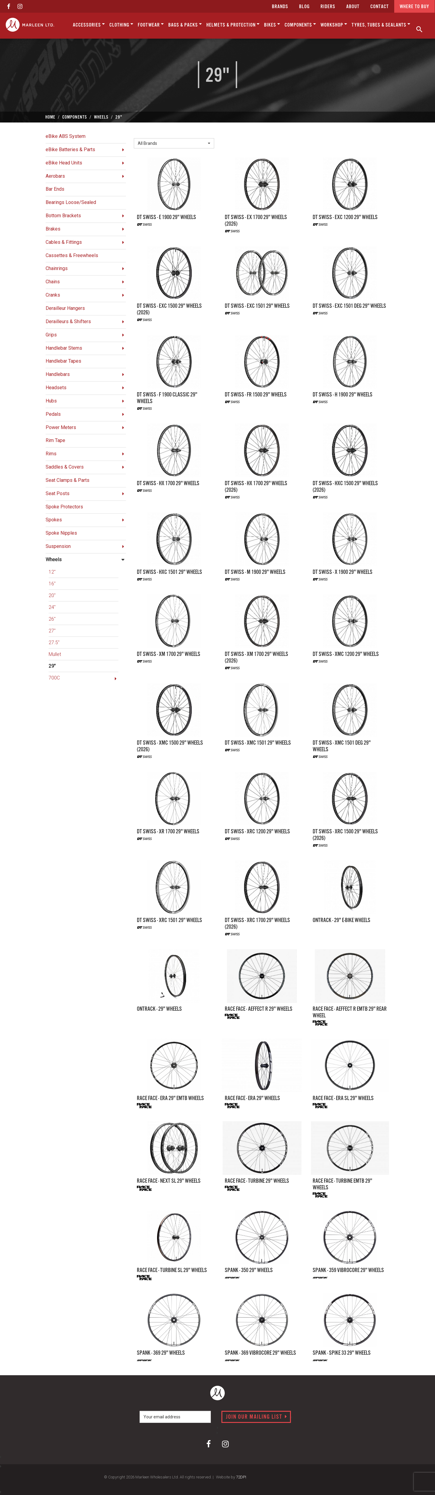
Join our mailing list (256, 1417)
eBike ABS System (65, 136)
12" (52, 572)
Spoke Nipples (61, 533)
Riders (328, 7)
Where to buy (414, 7)
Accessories (89, 24)
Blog (304, 7)
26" (52, 619)
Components (300, 24)
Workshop (334, 24)
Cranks (53, 295)
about (352, 7)
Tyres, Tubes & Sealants (381, 24)
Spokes (54, 520)
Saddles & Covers (65, 467)
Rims (51, 453)
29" (52, 666)
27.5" (54, 642)
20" (52, 595)
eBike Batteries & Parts (70, 149)
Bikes (272, 24)
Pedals (53, 414)
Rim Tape (55, 440)
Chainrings (57, 268)
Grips (51, 335)
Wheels (54, 559)
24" (52, 607)
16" (52, 584)
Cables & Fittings (64, 242)
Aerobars (55, 176)
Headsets (56, 387)
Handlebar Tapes (63, 361)
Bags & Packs (185, 24)
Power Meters (61, 427)
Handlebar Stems (64, 348)
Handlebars (58, 374)
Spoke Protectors (64, 507)
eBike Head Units (64, 163)
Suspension (58, 546)
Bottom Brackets (63, 215)
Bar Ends (55, 189)
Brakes (53, 229)
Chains (53, 282)
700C (54, 678)
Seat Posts (57, 493)
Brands (280, 7)
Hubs (51, 401)
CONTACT (379, 7)
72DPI (241, 1477)
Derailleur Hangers (65, 308)
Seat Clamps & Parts (67, 480)
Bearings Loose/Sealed (71, 202)
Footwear (151, 24)
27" (52, 631)
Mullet (55, 654)
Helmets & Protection (233, 24)
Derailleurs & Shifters (68, 321)
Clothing (121, 24)
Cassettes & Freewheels (72, 255)
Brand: (142, 133)
